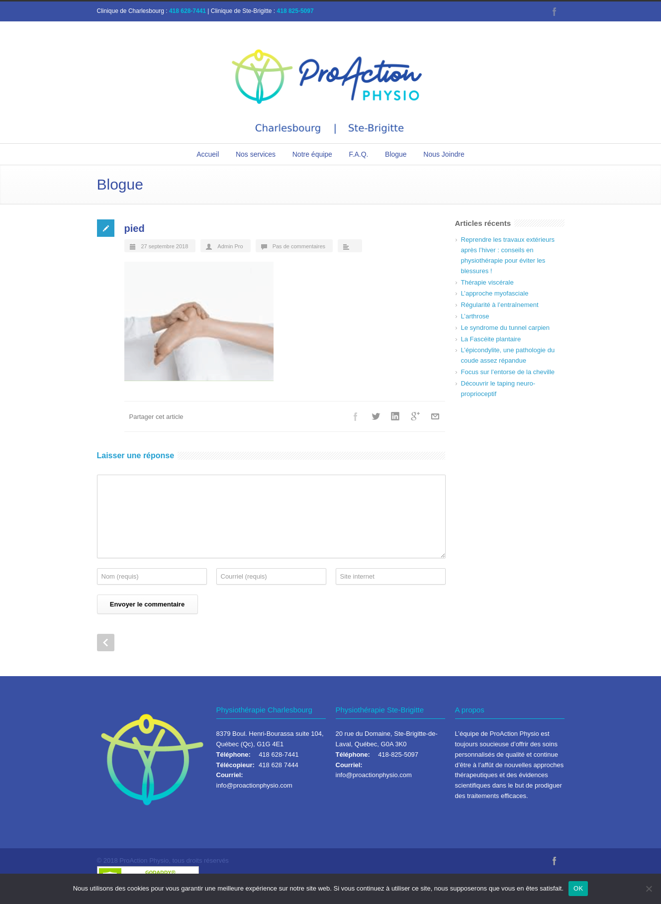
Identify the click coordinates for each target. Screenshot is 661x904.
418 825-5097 (295, 10)
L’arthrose (475, 316)
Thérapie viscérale (487, 282)
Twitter (375, 416)
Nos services (256, 154)
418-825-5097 (398, 754)
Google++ (415, 416)
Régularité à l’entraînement (500, 304)
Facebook (555, 11)
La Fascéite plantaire (491, 339)
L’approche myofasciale (495, 293)
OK (578, 888)
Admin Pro (230, 246)
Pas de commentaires (299, 246)
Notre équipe (312, 154)
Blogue (396, 154)
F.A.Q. (359, 154)
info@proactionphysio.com (254, 785)
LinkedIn (395, 416)
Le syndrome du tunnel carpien (505, 327)
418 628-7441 (187, 10)
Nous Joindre (444, 154)
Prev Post (105, 642)
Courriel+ (435, 416)
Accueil (207, 154)
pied (134, 228)
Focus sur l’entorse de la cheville (508, 372)
